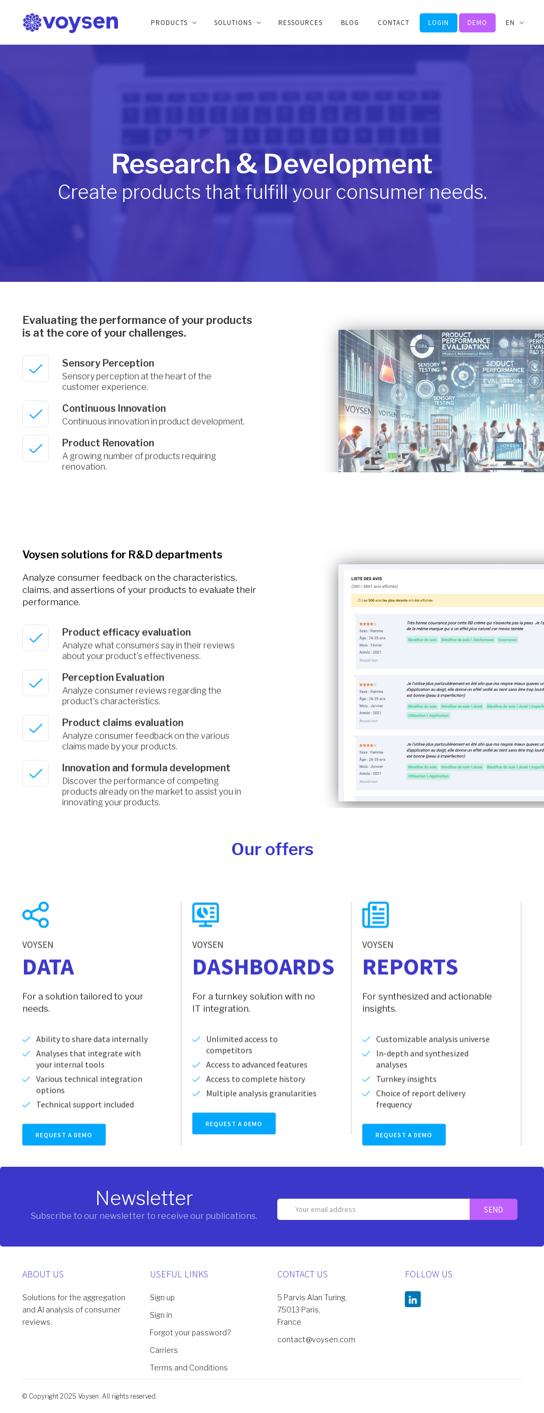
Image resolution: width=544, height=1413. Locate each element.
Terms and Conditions (189, 1367)
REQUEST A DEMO (64, 1145)
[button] (173, 22)
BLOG (350, 22)
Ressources (300, 22)
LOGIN (438, 22)
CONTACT (394, 22)
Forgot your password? (190, 1332)
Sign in (161, 1314)
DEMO (477, 22)
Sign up (162, 1297)
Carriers (164, 1350)
